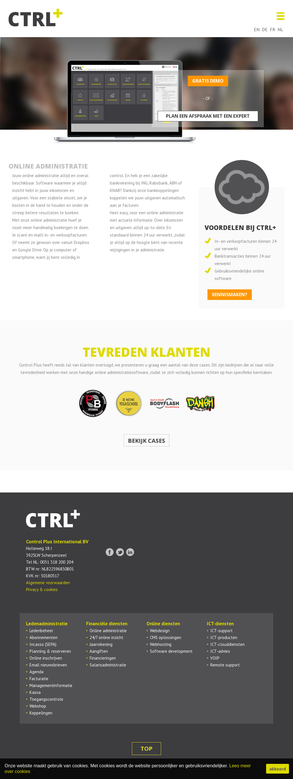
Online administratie (108, 630)
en (257, 29)
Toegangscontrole (46, 699)
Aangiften (99, 651)
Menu (278, 16)
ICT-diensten (220, 623)
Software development (171, 651)
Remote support (225, 665)
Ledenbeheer (41, 630)
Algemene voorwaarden (48, 582)
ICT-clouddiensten (227, 644)
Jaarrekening (101, 644)
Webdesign (160, 630)
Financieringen (103, 658)
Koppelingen (40, 713)
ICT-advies (220, 651)
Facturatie (38, 678)
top (146, 748)
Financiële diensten (106, 623)
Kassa (35, 692)
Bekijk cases (146, 440)
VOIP (214, 658)
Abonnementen (43, 637)
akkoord (277, 769)
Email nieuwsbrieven (48, 665)
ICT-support (221, 630)
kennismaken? (229, 294)
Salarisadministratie (108, 665)
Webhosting (160, 644)
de (265, 29)
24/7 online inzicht (106, 637)
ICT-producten (223, 637)
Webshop (37, 706)
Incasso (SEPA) (42, 644)
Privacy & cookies (42, 589)
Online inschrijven (45, 658)
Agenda (36, 671)
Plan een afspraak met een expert (208, 116)
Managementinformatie (50, 685)
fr (272, 29)
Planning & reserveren (50, 651)
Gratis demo (207, 81)
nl (280, 29)
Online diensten (163, 623)
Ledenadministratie (47, 623)
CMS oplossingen (165, 637)
